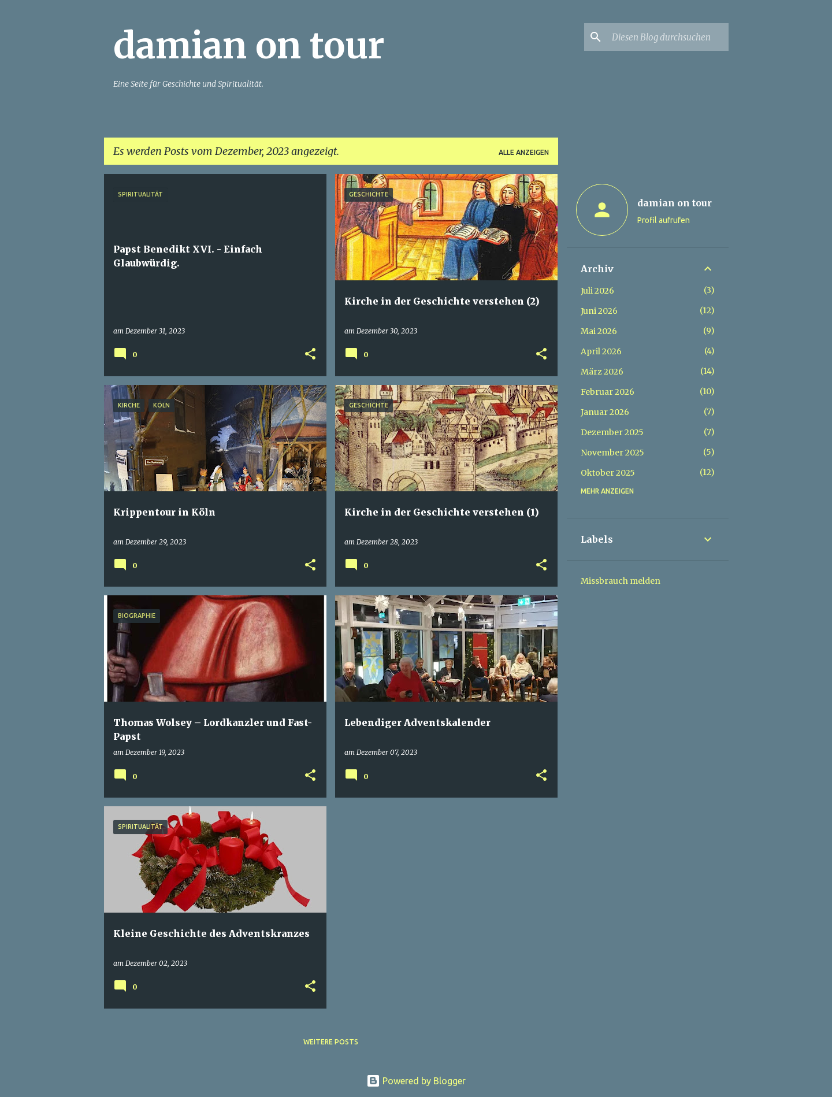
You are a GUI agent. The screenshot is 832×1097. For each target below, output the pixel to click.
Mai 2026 (599, 331)
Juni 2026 (599, 311)
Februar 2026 (607, 392)
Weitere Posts (330, 1042)
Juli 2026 (597, 291)
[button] (310, 354)
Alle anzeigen (524, 152)
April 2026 (601, 351)
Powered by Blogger (416, 1081)
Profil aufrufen (663, 220)
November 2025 (612, 452)
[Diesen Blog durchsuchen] (668, 37)
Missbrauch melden (620, 581)
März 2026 (602, 371)
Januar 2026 (605, 412)
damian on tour (249, 45)
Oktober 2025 (608, 473)
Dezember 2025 (612, 432)
